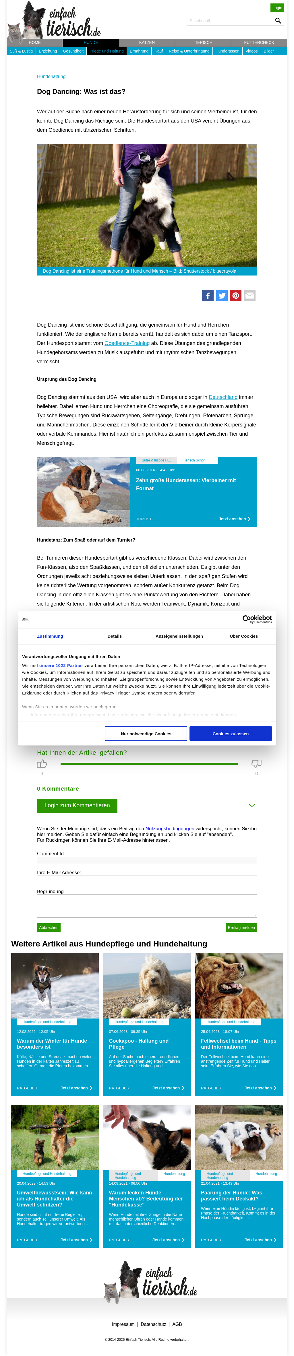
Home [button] (35, 42)
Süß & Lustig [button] (21, 51)
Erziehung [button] (48, 51)
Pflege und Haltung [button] (107, 51)
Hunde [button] (91, 42)
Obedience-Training (127, 343)
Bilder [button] (269, 51)
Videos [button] (251, 51)
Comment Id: (51, 853)
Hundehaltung (51, 76)
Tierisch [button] (203, 42)
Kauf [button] (158, 51)
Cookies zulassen (231, 733)
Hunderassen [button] (227, 51)
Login (277, 7)
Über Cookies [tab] (244, 635)
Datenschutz (153, 1324)
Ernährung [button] (139, 51)
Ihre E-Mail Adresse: (59, 872)
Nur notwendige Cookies (146, 733)
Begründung (50, 891)
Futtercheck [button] (259, 42)
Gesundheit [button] (73, 51)
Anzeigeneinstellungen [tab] (179, 635)
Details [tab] (115, 635)
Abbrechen (49, 927)
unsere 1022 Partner (61, 665)
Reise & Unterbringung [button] (189, 51)
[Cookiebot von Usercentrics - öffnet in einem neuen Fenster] (247, 619)
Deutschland (223, 397)
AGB (177, 1324)
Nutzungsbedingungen (170, 828)
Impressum (123, 1324)
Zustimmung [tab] (50, 635)
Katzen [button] (147, 42)
